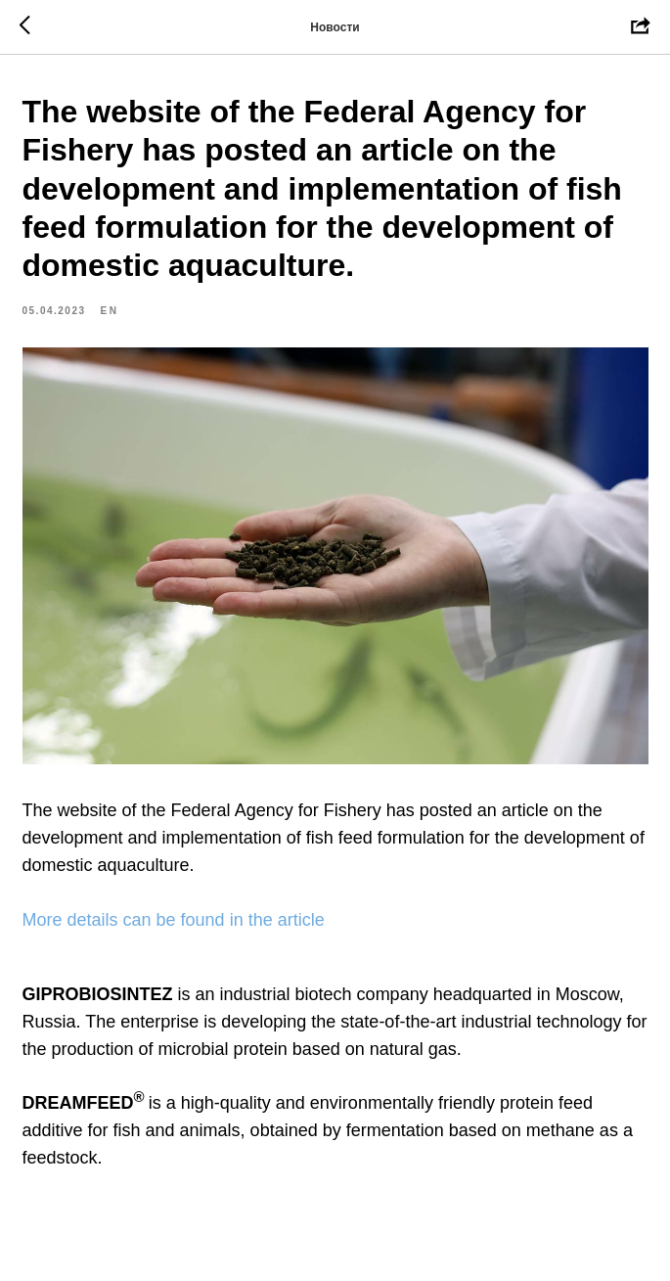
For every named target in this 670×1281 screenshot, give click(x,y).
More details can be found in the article (173, 920)
